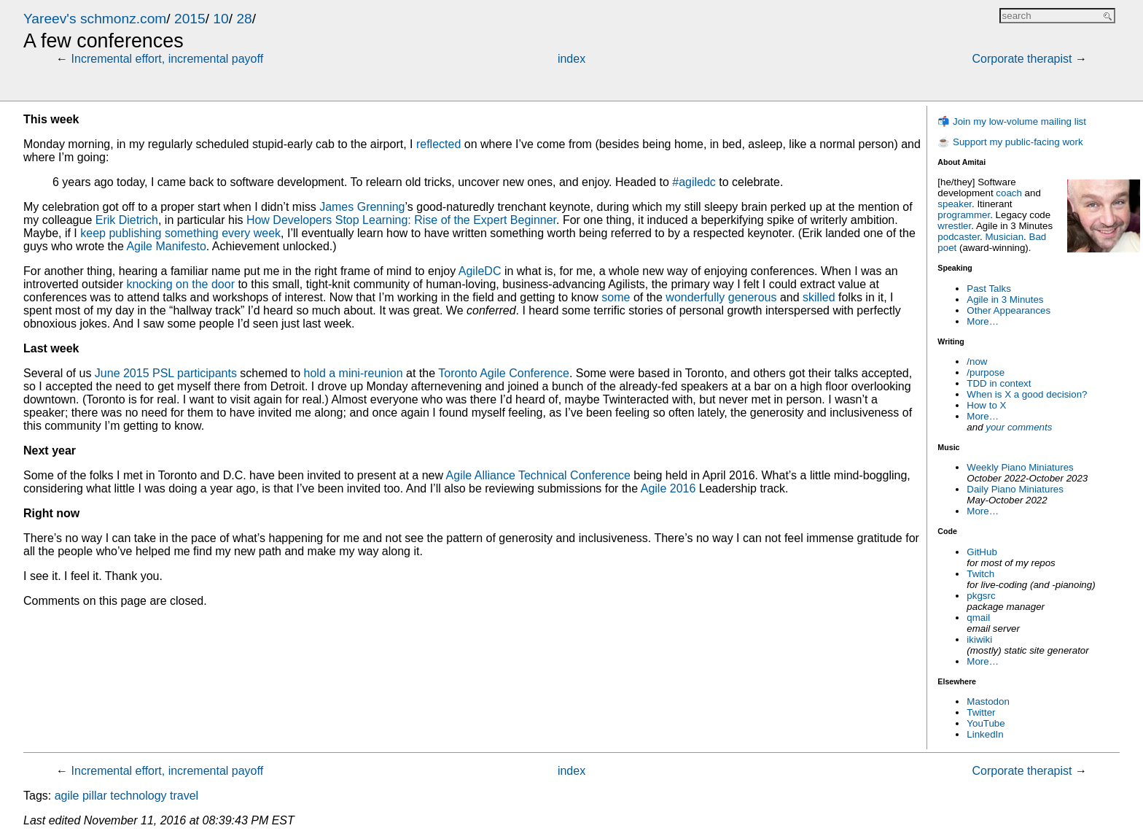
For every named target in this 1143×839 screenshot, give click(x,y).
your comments (1019, 427)
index (571, 59)
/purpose (985, 372)
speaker (954, 203)
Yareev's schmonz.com (94, 18)
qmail (978, 617)
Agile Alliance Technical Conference (538, 475)
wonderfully (695, 297)
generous (752, 297)
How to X (986, 405)
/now (977, 361)
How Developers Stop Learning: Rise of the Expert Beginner (401, 220)
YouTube (985, 723)
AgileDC (480, 271)
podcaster (958, 236)
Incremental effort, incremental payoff (167, 59)
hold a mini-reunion (353, 373)
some (615, 297)
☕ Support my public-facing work (1009, 141)
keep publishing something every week (180, 233)
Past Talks (989, 288)
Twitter (981, 712)
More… (983, 321)
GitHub (981, 551)
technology (138, 795)
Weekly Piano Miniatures (1020, 467)
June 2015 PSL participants (166, 373)
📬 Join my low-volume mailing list (1011, 121)
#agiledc (694, 182)
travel (184, 795)
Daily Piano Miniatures (1015, 489)
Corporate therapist (1022, 59)
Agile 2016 (668, 488)
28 (243, 18)
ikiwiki (979, 639)
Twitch (980, 573)
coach (1009, 192)
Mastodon (988, 701)
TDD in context (999, 383)
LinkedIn (985, 734)
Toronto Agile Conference (503, 373)
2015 (190, 18)
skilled (819, 297)
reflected (438, 144)
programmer (963, 214)
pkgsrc (981, 595)
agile (67, 795)
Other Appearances (1008, 310)
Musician (1005, 236)
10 (220, 18)
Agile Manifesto (166, 246)
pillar (94, 795)
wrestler (954, 225)
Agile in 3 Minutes (1005, 299)
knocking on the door (180, 284)
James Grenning (362, 207)
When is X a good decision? (1027, 394)
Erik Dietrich (126, 220)
